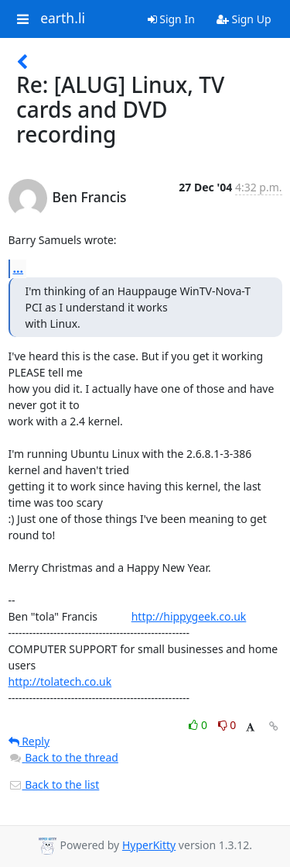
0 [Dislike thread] (227, 724)
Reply (29, 741)
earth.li (62, 18)
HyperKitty (149, 845)
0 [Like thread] (199, 724)
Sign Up (244, 19)
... (18, 268)
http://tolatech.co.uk (60, 681)
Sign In (171, 19)
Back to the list (54, 784)
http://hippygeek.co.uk (189, 616)
